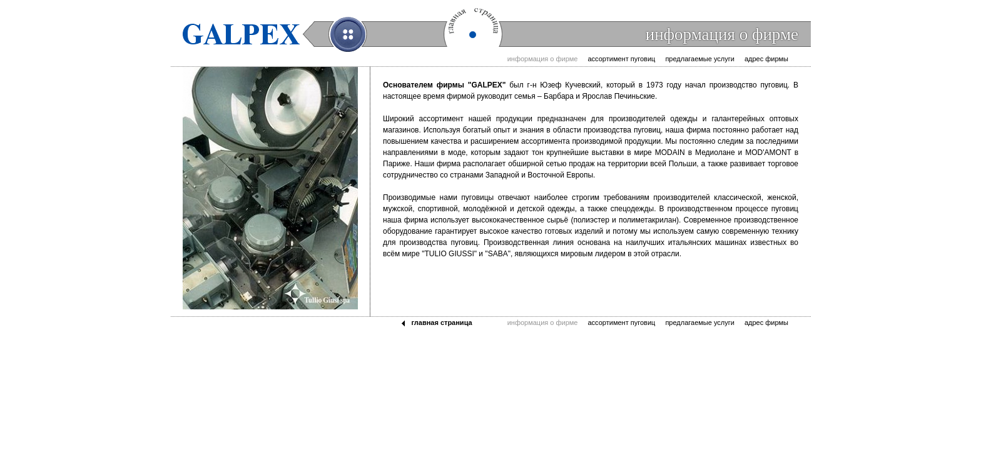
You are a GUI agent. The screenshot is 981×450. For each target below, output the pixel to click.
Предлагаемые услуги (699, 58)
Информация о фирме (542, 58)
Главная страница (441, 322)
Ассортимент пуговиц (621, 58)
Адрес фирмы (766, 58)
